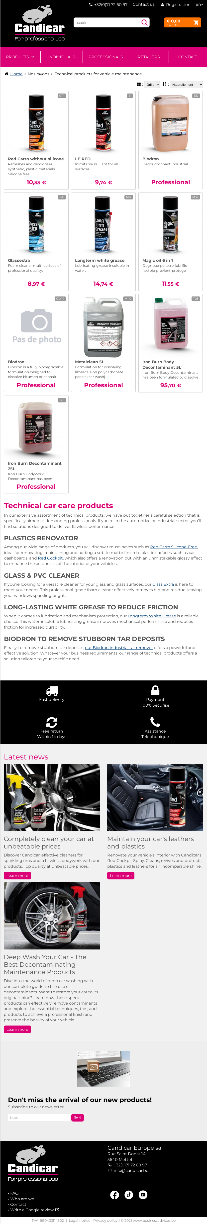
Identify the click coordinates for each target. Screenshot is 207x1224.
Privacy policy (105, 1220)
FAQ (14, 1193)
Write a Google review (32, 1210)
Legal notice (79, 1220)
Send (77, 1117)
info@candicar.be (131, 1170)
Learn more (17, 875)
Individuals (61, 57)
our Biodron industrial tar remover (119, 647)
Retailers (149, 57)
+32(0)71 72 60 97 (110, 4)
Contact (187, 57)
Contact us (144, 4)
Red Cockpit (50, 558)
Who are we (22, 1199)
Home (16, 74)
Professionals (106, 57)
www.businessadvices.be (154, 1220)
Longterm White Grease (152, 616)
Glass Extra (163, 584)
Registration (175, 4)
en (198, 4)
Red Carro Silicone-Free (173, 547)
